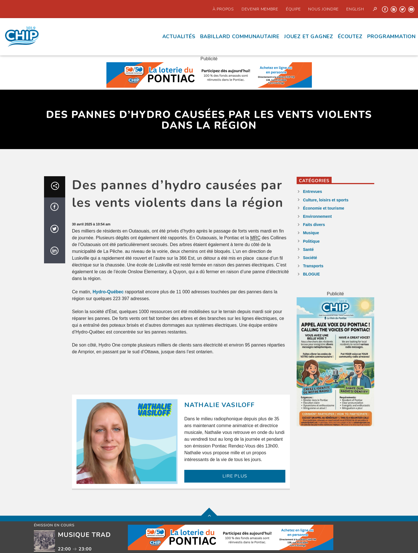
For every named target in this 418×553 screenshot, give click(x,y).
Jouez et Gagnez (308, 36)
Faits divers (314, 224)
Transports (313, 266)
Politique (311, 241)
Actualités (179, 36)
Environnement (317, 216)
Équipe (293, 9)
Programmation (391, 36)
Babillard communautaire (239, 36)
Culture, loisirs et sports (325, 200)
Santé (308, 249)
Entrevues (312, 191)
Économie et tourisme (323, 208)
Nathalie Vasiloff (219, 405)
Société (310, 257)
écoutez (350, 36)
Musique (311, 233)
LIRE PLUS (234, 476)
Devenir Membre (260, 9)
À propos (223, 9)
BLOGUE (311, 274)
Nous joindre (323, 9)
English (355, 9)
